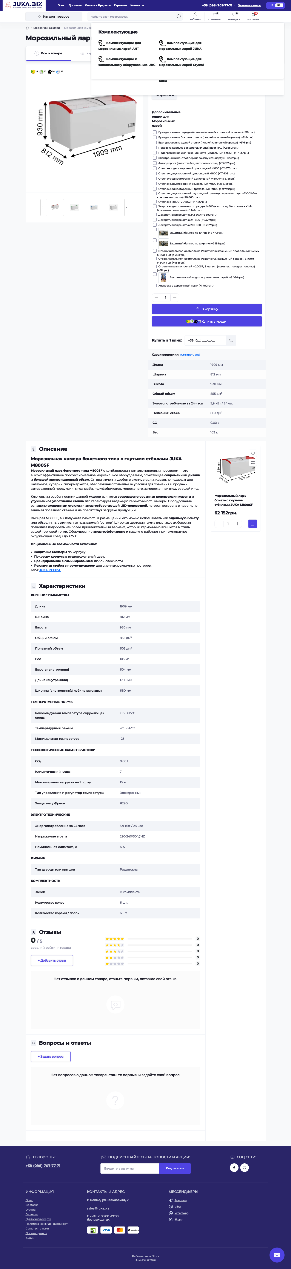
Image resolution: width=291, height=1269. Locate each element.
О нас (61, 5)
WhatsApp (181, 1213)
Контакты (137, 5)
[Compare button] (257, 81)
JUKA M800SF (50, 570)
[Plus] (175, 298)
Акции (30, 1238)
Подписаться (175, 1168)
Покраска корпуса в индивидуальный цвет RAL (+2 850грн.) (198, 147)
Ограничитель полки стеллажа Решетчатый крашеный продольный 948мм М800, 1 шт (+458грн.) (208, 252)
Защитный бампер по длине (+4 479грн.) (190, 231)
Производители (36, 1233)
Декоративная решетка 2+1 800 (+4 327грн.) (186, 219)
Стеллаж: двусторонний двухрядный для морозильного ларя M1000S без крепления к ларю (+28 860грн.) (207, 195)
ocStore (154, 1256)
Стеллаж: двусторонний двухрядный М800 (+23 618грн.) (195, 183)
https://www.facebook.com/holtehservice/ (234, 1167)
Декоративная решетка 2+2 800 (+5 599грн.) (187, 214)
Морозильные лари (46, 27)
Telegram (181, 1200)
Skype (178, 1219)
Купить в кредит (207, 321)
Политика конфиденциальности (47, 1223)
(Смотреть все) (190, 354)
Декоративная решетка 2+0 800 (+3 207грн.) (187, 225)
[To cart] (252, 524)
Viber (178, 1206)
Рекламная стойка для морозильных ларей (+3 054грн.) (200, 275)
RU (279, 5)
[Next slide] (126, 207)
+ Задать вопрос (50, 1057)
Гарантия (120, 5)
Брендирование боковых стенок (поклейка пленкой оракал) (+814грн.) (205, 137)
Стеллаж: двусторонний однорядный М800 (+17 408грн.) (196, 173)
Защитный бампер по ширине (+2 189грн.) (191, 241)
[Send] (231, 340)
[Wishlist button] (247, 81)
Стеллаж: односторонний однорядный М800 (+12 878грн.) (197, 168)
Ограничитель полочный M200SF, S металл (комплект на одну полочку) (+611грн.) (206, 268)
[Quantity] (166, 297)
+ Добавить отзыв (52, 960)
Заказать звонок (249, 5)
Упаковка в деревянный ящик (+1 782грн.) (185, 285)
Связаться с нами (37, 1228)
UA (271, 5)
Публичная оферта (38, 1219)
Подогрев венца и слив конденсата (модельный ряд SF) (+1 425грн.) (203, 152)
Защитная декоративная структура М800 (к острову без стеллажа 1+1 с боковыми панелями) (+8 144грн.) (205, 208)
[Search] (179, 16)
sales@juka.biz (98, 1208)
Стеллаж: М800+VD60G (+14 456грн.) (182, 201)
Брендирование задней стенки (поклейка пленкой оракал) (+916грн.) (204, 142)
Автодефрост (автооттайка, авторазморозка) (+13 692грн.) (196, 163)
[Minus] (156, 298)
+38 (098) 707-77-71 (43, 1166)
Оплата (30, 1209)
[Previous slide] (42, 207)
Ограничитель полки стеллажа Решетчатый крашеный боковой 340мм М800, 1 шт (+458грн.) (205, 260)
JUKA (212, 67)
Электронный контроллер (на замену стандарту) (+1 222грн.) (198, 158)
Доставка (75, 5)
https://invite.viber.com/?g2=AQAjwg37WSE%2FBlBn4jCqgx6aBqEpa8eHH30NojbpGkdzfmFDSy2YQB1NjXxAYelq (244, 1167)
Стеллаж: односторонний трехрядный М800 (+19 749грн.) (196, 189)
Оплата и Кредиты (98, 5)
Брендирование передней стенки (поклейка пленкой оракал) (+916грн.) (206, 132)
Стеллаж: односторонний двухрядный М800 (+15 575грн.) (196, 178)
